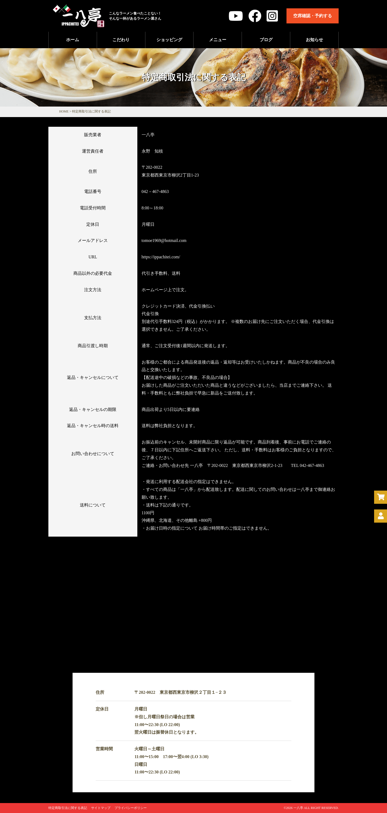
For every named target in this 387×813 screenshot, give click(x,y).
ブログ (266, 39)
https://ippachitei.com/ (161, 257)
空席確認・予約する (312, 15)
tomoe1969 (164, 240)
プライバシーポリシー (130, 808)
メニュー (217, 39)
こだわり (121, 39)
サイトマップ (100, 808)
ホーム (72, 39)
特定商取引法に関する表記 (67, 808)
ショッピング (169, 39)
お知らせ (314, 39)
